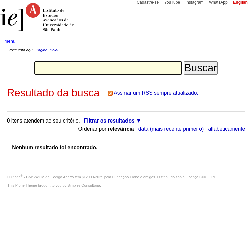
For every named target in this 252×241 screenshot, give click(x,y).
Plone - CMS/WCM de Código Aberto (42, 177)
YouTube (172, 2)
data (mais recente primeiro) (171, 129)
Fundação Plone (125, 177)
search (234, 41)
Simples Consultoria (83, 185)
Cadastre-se (148, 2)
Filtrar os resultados (109, 121)
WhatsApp (218, 2)
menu (9, 41)
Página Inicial (46, 50)
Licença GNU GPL (201, 177)
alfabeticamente (226, 129)
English (240, 2)
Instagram (195, 2)
